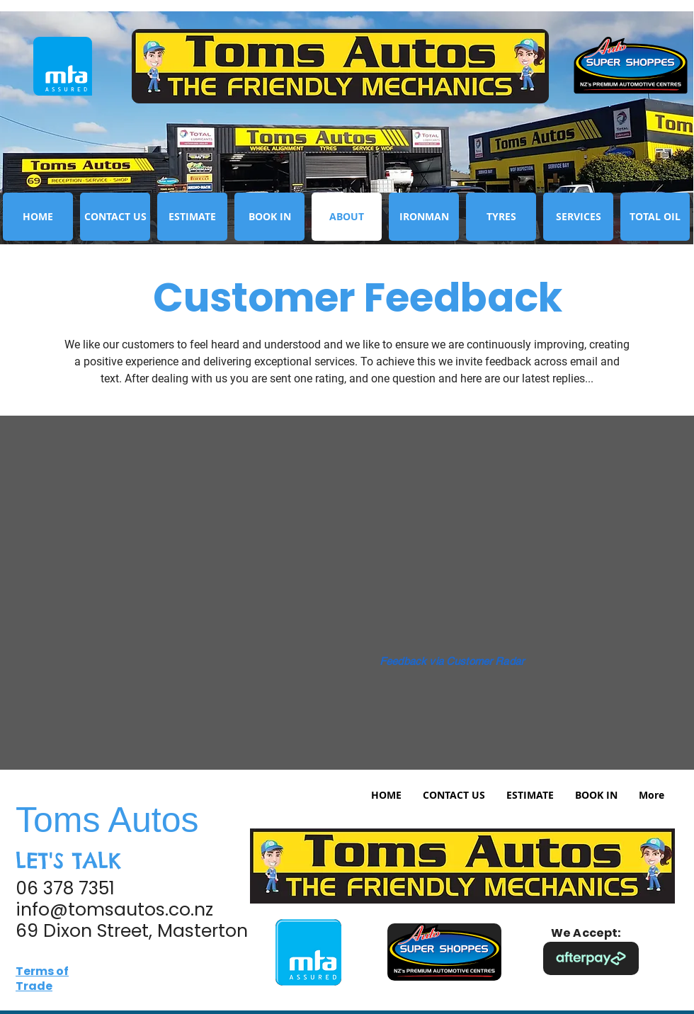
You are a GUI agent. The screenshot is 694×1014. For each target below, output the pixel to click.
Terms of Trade (42, 978)
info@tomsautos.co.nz (114, 909)
